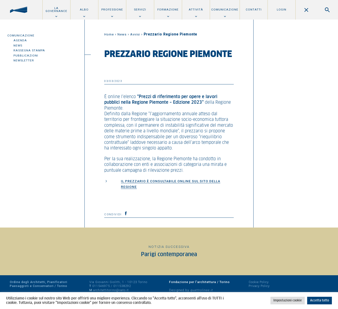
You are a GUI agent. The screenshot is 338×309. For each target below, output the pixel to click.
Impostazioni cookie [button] (287, 300)
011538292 (122, 286)
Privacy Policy (259, 286)
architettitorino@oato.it (111, 290)
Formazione (168, 9)
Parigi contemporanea (169, 254)
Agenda (20, 40)
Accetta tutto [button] (319, 300)
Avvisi (135, 34)
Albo (84, 9)
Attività (196, 9)
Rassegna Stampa (29, 50)
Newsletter (23, 60)
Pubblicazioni (25, 55)
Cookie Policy (259, 282)
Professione (112, 9)
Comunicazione (224, 9)
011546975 (101, 286)
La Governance (56, 9)
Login (281, 9)
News (17, 45)
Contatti (254, 9)
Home (109, 34)
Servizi (140, 9)
